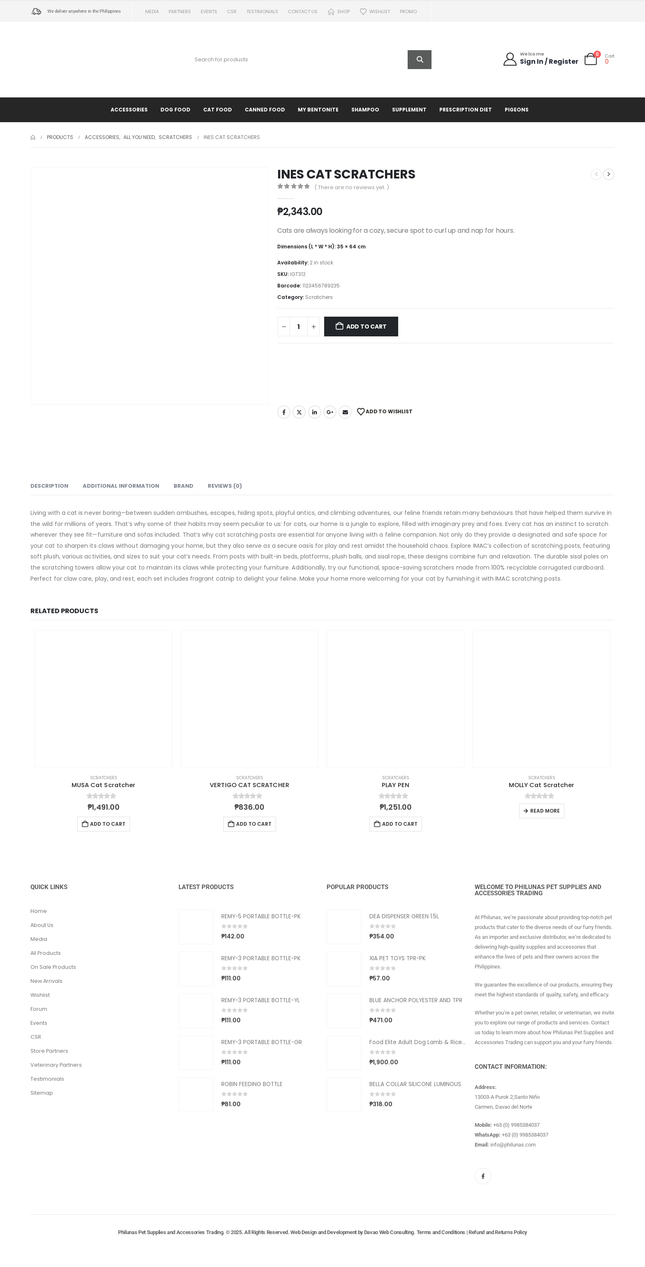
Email (345, 412)
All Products (45, 953)
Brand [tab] (183, 486)
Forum (38, 1008)
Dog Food (175, 109)
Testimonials (262, 11)
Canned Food (265, 109)
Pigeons (517, 109)
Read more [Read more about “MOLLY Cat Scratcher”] (545, 810)
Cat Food (217, 109)
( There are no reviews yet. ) (351, 187)
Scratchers (319, 297)
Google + (329, 412)
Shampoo (365, 109)
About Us (41, 925)
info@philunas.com (513, 1145)
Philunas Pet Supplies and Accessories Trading (170, 1232)
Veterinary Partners (56, 1064)
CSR (232, 11)
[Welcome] (540, 59)
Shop (338, 11)
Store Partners (49, 1050)
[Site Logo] (81, 59)
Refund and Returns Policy (498, 1232)
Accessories (129, 109)
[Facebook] (483, 1176)
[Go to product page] (103, 698)
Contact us (303, 11)
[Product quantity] (299, 326)
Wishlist (375, 11)
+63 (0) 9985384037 (516, 1125)
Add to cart (366, 326)
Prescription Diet (465, 109)
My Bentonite (318, 109)
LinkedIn (314, 412)
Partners (180, 11)
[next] (609, 174)
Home (38, 911)
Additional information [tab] (121, 486)
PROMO (408, 11)
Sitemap (41, 1092)
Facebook (283, 412)
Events (209, 11)
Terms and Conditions (441, 1232)
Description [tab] (49, 486)
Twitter (299, 412)
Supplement (409, 109)
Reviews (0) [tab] (225, 486)
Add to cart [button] (107, 823)
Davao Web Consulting (389, 1232)
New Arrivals (46, 980)
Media (152, 11)
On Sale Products (53, 967)
